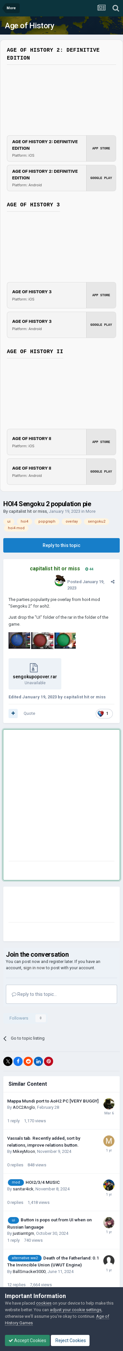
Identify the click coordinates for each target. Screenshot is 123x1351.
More (90, 511)
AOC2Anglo (24, 1107)
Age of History (29, 25)
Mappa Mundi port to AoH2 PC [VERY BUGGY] (53, 1101)
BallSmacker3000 (29, 1271)
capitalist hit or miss (28, 511)
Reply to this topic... (34, 994)
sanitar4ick (23, 1188)
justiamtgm (23, 1233)
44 (89, 569)
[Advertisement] (61, 796)
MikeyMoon (24, 1151)
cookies (43, 1303)
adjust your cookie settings (75, 1309)
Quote (29, 713)
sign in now (34, 967)
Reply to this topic (61, 545)
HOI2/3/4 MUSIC (43, 1182)
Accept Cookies (27, 1340)
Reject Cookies (70, 1340)
